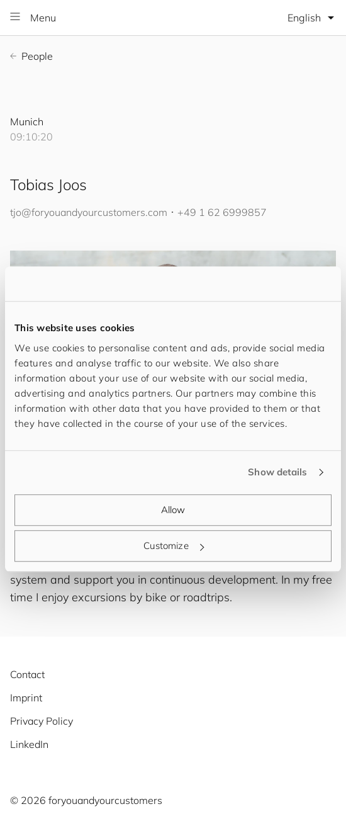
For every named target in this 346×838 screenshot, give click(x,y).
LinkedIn (29, 744)
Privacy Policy (41, 721)
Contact (27, 674)
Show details (277, 472)
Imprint (26, 697)
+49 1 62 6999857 (222, 212)
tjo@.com (88, 212)
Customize (173, 546)
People (31, 56)
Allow (173, 510)
